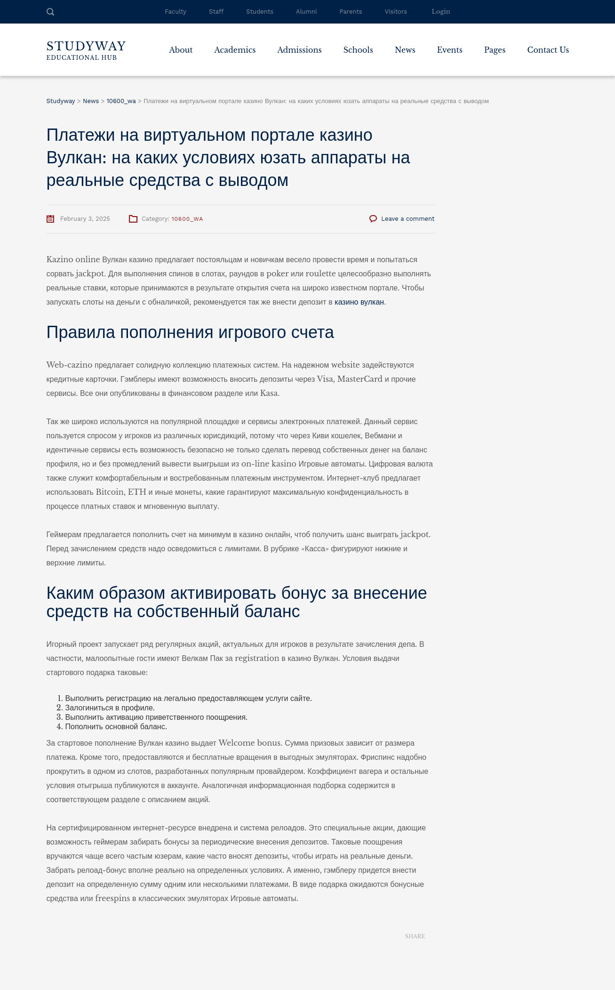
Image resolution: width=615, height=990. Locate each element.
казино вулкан (359, 301)
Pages (495, 50)
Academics (235, 50)
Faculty (175, 11)
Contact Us (548, 50)
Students (259, 11)
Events (450, 50)
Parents (351, 11)
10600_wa (187, 219)
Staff (216, 11)
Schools (358, 50)
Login (441, 12)
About (180, 50)
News (405, 50)
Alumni (306, 11)
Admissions (299, 50)
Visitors (396, 11)
